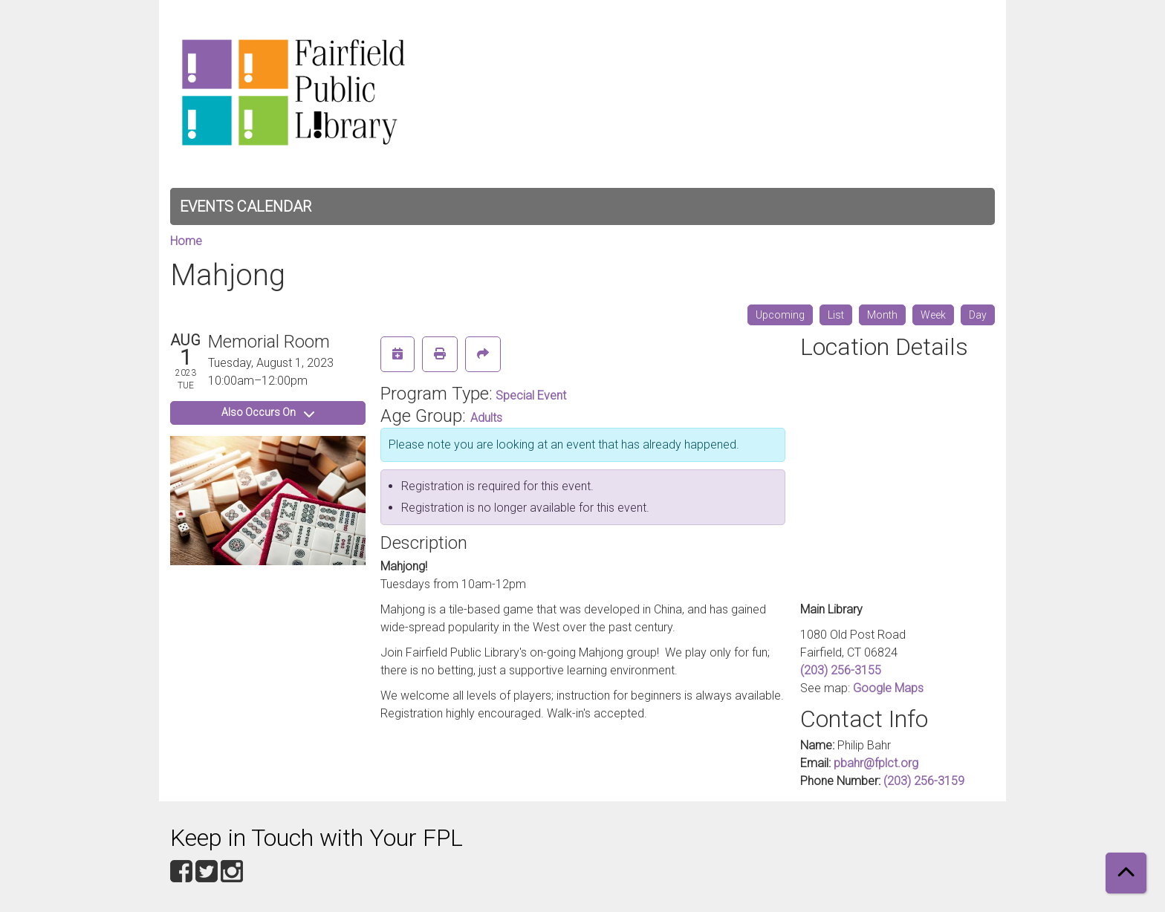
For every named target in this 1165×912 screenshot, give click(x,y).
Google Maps (888, 688)
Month (882, 315)
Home (186, 241)
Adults (486, 418)
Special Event (531, 395)
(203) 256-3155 (840, 670)
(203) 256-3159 (923, 781)
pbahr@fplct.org (876, 763)
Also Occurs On (267, 412)
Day (978, 315)
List (836, 315)
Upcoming (780, 315)
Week (933, 315)
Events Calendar (245, 206)
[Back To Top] (1126, 873)
